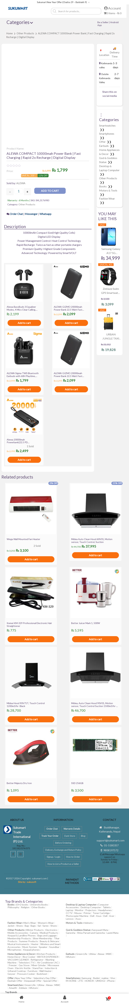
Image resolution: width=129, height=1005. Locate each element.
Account (112, 8)
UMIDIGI (100, 980)
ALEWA (20, 183)
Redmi (96, 978)
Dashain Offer (15, 980)
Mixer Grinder (38, 965)
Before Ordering (63, 842)
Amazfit (13, 987)
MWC (109, 953)
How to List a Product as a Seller (63, 864)
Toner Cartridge (101, 913)
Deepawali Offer (32, 980)
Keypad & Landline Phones (22, 935)
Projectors (90, 910)
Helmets (88, 922)
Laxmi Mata (112, 932)
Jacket (11, 925)
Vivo (112, 978)
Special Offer (50, 980)
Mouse (78, 913)
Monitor (79, 910)
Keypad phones (31, 949)
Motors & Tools (108, 190)
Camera (34, 932)
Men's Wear (30, 922)
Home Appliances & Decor (21, 953)
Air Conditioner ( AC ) (48, 962)
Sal (39, 925)
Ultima (92, 953)
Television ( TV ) (26, 962)
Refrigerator (37, 959)
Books (103, 186)
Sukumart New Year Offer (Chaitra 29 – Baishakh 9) (62, 2)
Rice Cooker (29, 956)
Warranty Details (71, 828)
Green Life (81, 953)
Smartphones (106, 133)
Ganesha (70, 932)
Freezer (13, 965)
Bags (33, 925)
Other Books (38, 907)
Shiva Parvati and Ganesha (91, 932)
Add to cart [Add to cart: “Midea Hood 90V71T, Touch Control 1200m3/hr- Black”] (31, 719)
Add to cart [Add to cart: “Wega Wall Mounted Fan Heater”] (31, 559)
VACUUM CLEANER (18, 959)
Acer (111, 915)
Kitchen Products (46, 953)
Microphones (14, 949)
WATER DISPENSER (47, 956)
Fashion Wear (107, 198)
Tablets (107, 907)
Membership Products (19, 938)
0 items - (112, 13)
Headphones (105, 910)
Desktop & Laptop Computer (81, 904)
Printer (87, 913)
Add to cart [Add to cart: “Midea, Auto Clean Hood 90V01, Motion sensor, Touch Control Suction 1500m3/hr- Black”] (95, 719)
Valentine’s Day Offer (44, 978)
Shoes (19, 925)
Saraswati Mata (100, 929)
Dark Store (69, 836)
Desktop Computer (91, 907)
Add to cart (50, 190)
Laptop (69, 910)
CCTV (69, 913)
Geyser (11, 973)
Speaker (43, 947)
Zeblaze (23, 987)
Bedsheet (42, 973)
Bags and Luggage (47, 935)
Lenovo (70, 918)
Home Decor (14, 956)
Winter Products (35, 929)
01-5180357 (111, 845)
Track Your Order (49, 836)
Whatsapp (45, 213)
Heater (34, 944)
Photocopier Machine (77, 915)
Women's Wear (46, 922)
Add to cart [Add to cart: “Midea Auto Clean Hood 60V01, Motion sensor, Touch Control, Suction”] (95, 555)
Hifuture (70, 956)
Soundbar (54, 947)
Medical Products (49, 932)
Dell (92, 915)
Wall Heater (45, 971)
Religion (25, 907)
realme (105, 978)
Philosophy (13, 907)
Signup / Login (53, 856)
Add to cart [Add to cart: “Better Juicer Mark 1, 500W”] (95, 639)
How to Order (73, 856)
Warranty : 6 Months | (19, 200)
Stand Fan (37, 968)
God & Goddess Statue (78, 929)
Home (9, 33)
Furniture (32, 971)
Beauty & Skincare (49, 941)
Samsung (86, 978)
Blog (83, 836)
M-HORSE (71, 980)
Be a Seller (103, 22)
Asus (98, 915)
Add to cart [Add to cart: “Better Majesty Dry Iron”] (31, 799)
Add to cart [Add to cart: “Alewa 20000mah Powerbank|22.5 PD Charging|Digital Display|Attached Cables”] (24, 459)
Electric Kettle (23, 968)
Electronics (51, 929)
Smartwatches (107, 125)
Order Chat (16, 213)
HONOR (89, 980)
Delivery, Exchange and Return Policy (63, 850)
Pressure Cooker (26, 973)
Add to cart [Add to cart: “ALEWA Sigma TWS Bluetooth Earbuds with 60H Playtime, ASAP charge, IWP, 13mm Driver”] (24, 389)
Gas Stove (24, 965)
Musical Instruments (18, 944)
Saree (45, 925)
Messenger (31, 213)
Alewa (101, 953)
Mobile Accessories (18, 932)
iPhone (111, 980)
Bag (27, 925)
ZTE (80, 980)
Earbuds (104, 145)
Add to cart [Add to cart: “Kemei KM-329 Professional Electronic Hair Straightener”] (31, 639)
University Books (39, 904)
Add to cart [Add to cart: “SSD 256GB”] (95, 799)
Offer (102, 141)
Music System (29, 947)
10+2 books (22, 904)
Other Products (25, 33)
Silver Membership (42, 938)
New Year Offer (23, 978)
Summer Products (28, 941)
